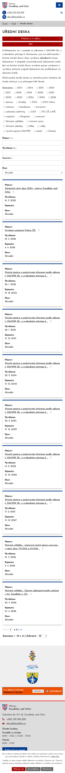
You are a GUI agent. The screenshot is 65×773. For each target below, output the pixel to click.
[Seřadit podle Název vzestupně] (12, 137)
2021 (51, 92)
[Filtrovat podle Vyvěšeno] (32, 153)
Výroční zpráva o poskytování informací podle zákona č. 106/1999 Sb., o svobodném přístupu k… (32, 274)
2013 (19, 88)
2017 (8, 92)
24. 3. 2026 (10, 603)
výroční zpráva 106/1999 (18, 131)
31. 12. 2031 (10, 338)
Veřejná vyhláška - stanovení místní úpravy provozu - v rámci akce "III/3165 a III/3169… (32, 547)
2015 (41, 88)
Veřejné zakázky (14, 126)
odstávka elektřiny (15, 112)
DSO (34, 102)
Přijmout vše (18, 769)
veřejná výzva (36, 121)
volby (42, 126)
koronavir (41, 107)
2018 (18, 92)
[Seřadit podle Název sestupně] (12, 138)
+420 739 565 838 (16, 719)
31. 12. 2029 (11, 429)
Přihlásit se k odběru (41, 39)
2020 (40, 92)
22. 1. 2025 (10, 330)
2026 (53, 97)
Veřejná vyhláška (14, 121)
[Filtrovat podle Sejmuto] (32, 163)
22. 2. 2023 (10, 421)
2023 (19, 97)
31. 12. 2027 (11, 520)
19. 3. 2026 (10, 557)
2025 (42, 97)
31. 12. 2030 (11, 384)
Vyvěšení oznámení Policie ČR (22, 230)
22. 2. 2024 (10, 375)
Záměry (52, 131)
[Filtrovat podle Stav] (32, 173)
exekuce (10, 107)
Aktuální (9, 214)
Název (6, 138)
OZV (33, 112)
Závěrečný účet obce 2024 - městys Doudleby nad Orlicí (31, 190)
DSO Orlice (49, 102)
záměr (39, 131)
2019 (29, 92)
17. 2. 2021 (10, 512)
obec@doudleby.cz (16, 723)
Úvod (4, 24)
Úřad (13, 24)
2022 (8, 97)
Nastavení (47, 769)
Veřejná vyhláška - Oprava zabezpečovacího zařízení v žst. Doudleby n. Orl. (32, 592)
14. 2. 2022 (10, 466)
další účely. (55, 756)
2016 (51, 88)
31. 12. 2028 (11, 475)
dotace (9, 102)
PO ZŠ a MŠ (48, 112)
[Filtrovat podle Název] (32, 142)
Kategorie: (7, 88)
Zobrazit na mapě (15, 750)
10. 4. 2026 (10, 611)
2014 (30, 88)
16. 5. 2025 (10, 200)
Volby (31, 126)
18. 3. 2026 (10, 239)
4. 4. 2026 (10, 247)
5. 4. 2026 (10, 566)
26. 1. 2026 (10, 284)
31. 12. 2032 (11, 293)
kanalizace (25, 107)
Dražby (22, 102)
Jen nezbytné (33, 769)
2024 (31, 97)
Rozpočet (25, 116)
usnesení (40, 116)
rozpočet (10, 116)
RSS (45, 44)
